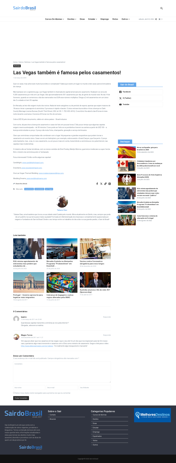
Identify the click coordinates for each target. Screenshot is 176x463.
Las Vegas (48, 189)
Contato (52, 415)
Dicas (82, 19)
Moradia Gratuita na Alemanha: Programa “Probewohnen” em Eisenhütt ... (60, 263)
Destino (71, 19)
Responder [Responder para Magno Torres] (107, 335)
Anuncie (52, 419)
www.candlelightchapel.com (32, 163)
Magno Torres (26, 335)
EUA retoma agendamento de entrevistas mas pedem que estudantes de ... (25, 263)
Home (15, 62)
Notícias (27, 62)
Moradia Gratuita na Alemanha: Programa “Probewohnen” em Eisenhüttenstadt (149, 204)
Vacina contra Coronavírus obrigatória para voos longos (92, 262)
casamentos (29, 189)
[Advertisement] (88, 39)
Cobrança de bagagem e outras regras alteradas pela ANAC (60, 296)
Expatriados (96, 436)
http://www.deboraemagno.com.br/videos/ (37, 346)
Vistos (115, 19)
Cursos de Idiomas (54, 19)
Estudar (92, 19)
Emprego (105, 19)
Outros (126, 19)
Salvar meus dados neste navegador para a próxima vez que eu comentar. (43, 393)
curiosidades (39, 189)
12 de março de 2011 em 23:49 (31, 319)
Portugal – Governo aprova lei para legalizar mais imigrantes (28, 296)
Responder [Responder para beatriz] (107, 317)
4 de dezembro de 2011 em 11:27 (32, 337)
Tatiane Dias (62, 210)
